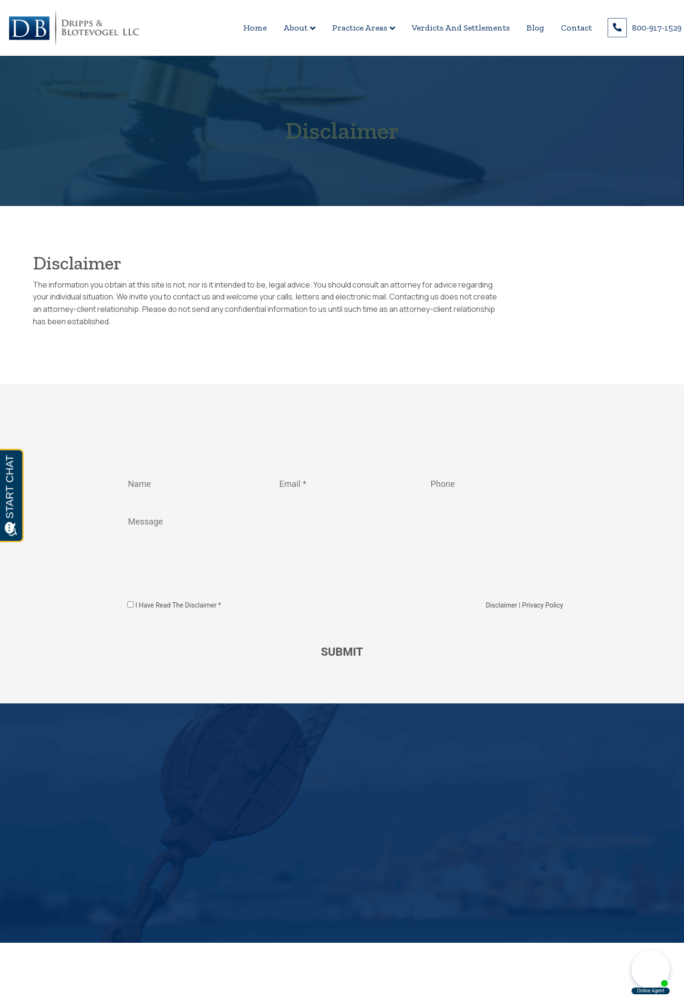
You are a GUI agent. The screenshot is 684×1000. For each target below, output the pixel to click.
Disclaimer (502, 605)
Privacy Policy (542, 605)
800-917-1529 (657, 27)
